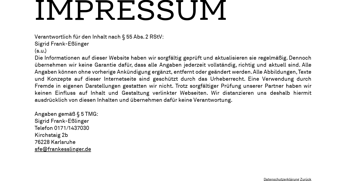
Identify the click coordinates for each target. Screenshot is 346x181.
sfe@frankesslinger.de (63, 149)
